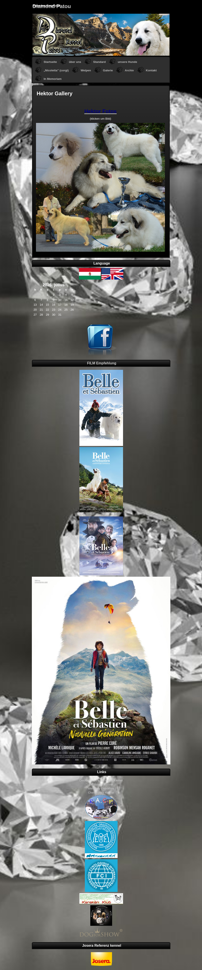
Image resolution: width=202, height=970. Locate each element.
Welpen (86, 70)
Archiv (129, 70)
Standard (99, 62)
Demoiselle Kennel (101, 784)
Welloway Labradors (101, 788)
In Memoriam (53, 78)
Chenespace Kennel (101, 792)
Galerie (108, 70)
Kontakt (151, 70)
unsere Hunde (127, 62)
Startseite (50, 62)
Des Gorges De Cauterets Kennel (101, 780)
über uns (75, 62)
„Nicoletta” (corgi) (56, 70)
